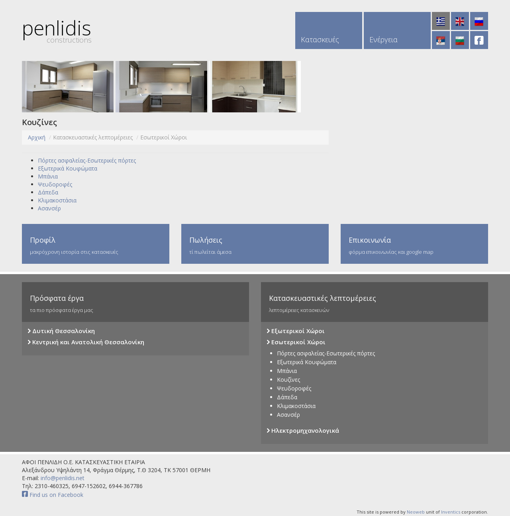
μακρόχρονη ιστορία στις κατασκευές (95, 245)
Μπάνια (48, 176)
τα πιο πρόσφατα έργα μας (135, 303)
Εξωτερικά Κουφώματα (67, 168)
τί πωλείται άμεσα (255, 245)
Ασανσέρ (49, 208)
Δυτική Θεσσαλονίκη (61, 331)
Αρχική (36, 137)
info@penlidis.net (61, 478)
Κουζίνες (288, 379)
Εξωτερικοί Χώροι (296, 331)
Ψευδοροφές (55, 184)
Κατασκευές (320, 39)
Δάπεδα (48, 192)
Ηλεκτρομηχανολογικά (303, 430)
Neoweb (416, 512)
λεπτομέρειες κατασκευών (374, 303)
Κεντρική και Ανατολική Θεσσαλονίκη (86, 342)
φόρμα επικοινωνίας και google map (414, 245)
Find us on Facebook (52, 494)
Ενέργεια (383, 39)
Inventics (450, 512)
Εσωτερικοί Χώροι (296, 342)
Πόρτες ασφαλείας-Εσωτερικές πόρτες (87, 160)
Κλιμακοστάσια (57, 200)
